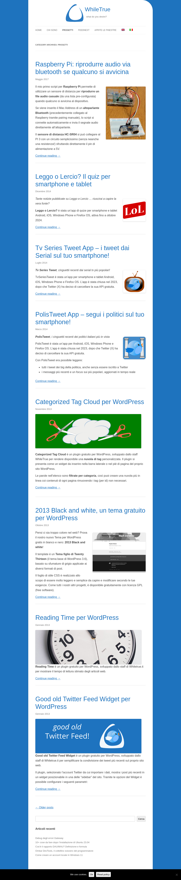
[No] (176, 874)
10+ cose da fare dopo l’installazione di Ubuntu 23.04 (62, 842)
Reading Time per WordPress (77, 617)
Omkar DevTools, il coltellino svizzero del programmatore (64, 851)
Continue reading (47, 155)
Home (38, 30)
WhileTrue (97, 9)
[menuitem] (123, 30)
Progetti (67, 30)
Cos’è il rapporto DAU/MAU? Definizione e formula (61, 846)
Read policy (103, 874)
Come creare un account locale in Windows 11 (59, 855)
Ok (91, 874)
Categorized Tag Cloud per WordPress (89, 401)
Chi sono (52, 30)
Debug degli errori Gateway (49, 838)
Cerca (141, 819)
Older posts (44, 807)
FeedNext (83, 30)
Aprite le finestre (105, 30)
